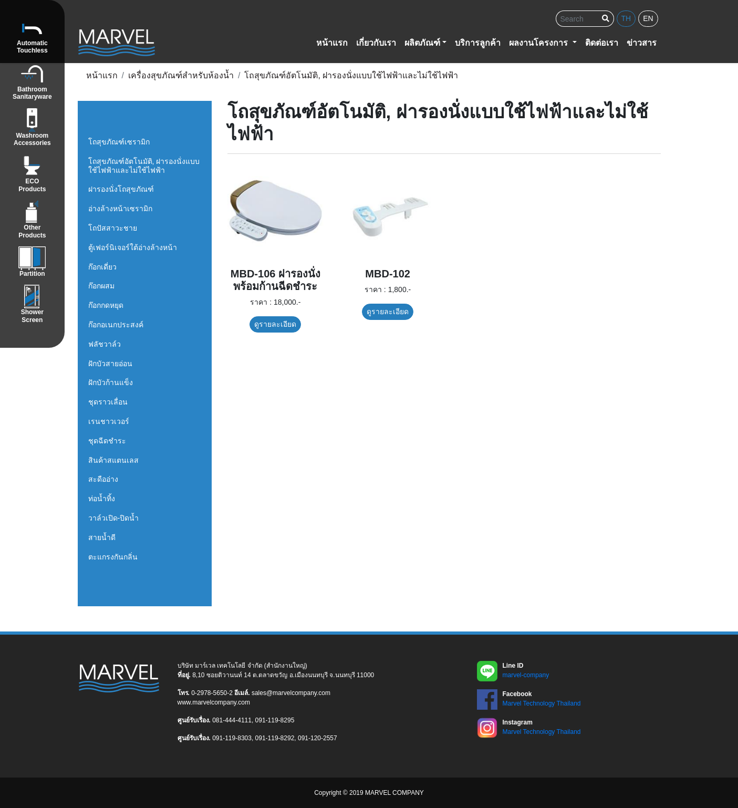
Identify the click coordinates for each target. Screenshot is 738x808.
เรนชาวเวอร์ (108, 421)
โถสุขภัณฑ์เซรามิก (119, 142)
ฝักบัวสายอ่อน (110, 363)
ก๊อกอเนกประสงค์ (115, 324)
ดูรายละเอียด (275, 324)
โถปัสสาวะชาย (112, 228)
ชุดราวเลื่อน (108, 402)
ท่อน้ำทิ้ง (101, 498)
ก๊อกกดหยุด (105, 305)
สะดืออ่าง (103, 479)
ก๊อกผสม (101, 286)
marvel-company (526, 675)
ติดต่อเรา (601, 42)
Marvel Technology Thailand (542, 703)
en (648, 18)
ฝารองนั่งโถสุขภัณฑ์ (121, 189)
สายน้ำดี (102, 537)
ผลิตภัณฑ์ (422, 42)
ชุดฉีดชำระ (107, 441)
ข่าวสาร (642, 42)
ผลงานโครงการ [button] (539, 42)
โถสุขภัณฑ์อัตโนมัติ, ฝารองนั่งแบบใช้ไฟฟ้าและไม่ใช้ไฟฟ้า (144, 165)
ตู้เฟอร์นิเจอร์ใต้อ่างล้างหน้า (132, 247)
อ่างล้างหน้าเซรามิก (120, 208)
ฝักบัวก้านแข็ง (110, 382)
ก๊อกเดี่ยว (102, 267)
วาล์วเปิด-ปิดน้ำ (113, 518)
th (626, 18)
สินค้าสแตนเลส (113, 460)
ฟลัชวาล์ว (104, 344)
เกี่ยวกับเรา (376, 42)
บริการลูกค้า (478, 42)
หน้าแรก (332, 42)
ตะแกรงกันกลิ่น (113, 557)
